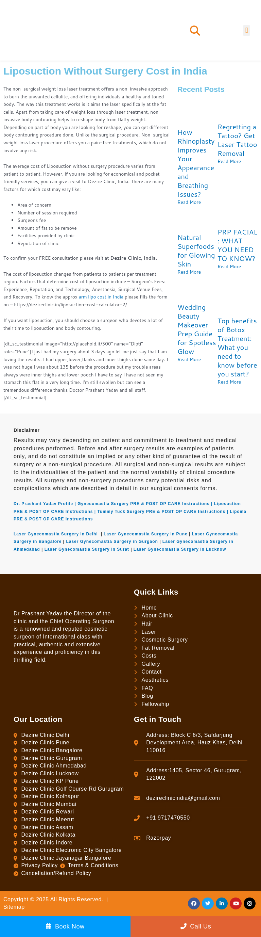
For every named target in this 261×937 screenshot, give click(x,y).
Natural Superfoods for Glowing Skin (196, 250)
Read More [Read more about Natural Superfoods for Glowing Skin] (189, 272)
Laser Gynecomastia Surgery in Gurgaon (112, 541)
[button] (194, 30)
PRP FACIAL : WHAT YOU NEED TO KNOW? (237, 245)
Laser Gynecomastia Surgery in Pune (146, 534)
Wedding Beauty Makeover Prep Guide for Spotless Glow (196, 329)
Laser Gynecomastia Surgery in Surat (87, 549)
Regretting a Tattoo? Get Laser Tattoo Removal (237, 140)
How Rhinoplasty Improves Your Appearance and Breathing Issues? (195, 163)
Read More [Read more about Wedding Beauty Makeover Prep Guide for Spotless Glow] (189, 359)
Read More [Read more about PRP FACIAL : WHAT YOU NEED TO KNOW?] (229, 266)
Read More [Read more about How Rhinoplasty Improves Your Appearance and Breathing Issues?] (189, 202)
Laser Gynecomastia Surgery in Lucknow (180, 549)
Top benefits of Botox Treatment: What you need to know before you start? (237, 347)
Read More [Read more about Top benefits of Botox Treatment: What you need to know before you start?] (229, 381)
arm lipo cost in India (101, 296)
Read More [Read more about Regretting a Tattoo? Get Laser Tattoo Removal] (229, 161)
